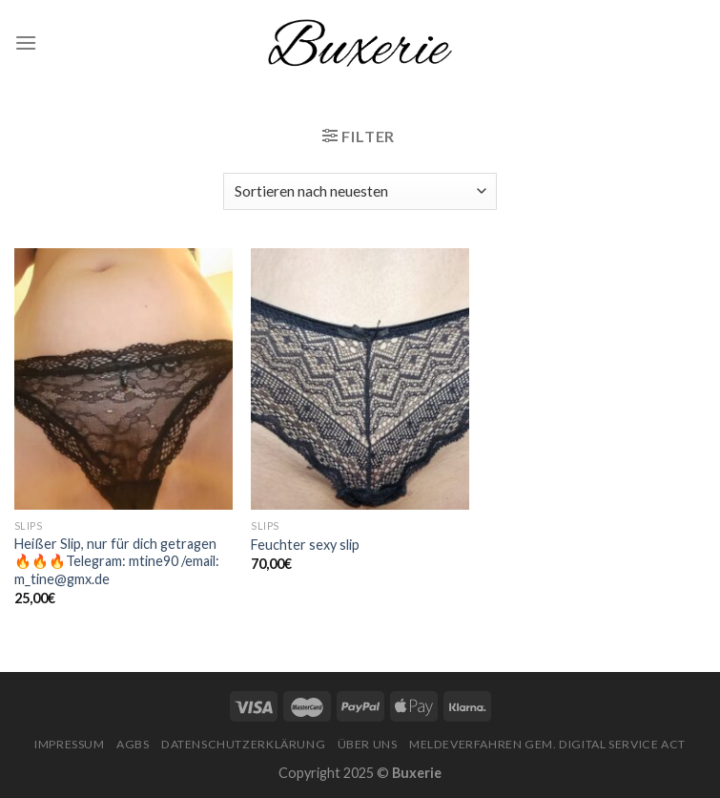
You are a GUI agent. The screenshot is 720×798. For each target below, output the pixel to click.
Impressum (69, 744)
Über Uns (368, 744)
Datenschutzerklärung (243, 744)
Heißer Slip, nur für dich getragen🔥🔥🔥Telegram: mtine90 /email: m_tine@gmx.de (116, 561)
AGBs (132, 744)
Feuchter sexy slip (305, 544)
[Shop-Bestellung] (360, 191)
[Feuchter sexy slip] (360, 379)
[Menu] (25, 42)
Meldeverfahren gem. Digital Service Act (547, 744)
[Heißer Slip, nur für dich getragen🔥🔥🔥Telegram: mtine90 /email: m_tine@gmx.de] (123, 379)
